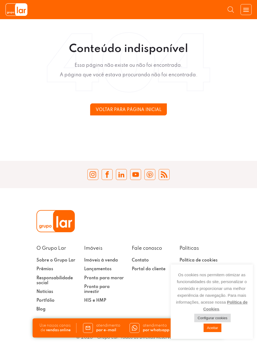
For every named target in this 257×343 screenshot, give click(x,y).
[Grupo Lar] (16, 9)
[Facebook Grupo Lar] (107, 174)
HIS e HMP (95, 300)
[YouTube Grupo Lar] (135, 174)
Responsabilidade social (54, 280)
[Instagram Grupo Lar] (92, 174)
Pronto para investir (97, 289)
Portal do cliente (148, 269)
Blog (40, 309)
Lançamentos (98, 269)
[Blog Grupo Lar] (164, 174)
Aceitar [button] (212, 328)
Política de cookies (198, 260)
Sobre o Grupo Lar (55, 260)
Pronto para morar (104, 278)
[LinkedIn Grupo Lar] (121, 174)
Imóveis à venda (101, 260)
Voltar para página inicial (128, 110)
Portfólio (45, 300)
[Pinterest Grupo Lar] (149, 174)
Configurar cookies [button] (212, 318)
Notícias (44, 292)
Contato (140, 260)
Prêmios (44, 269)
